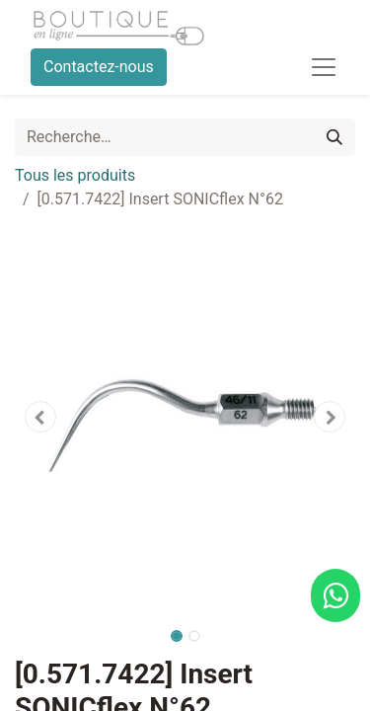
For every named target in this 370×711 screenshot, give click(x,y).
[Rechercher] (334, 137)
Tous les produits (75, 175)
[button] (40, 416)
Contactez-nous (98, 66)
